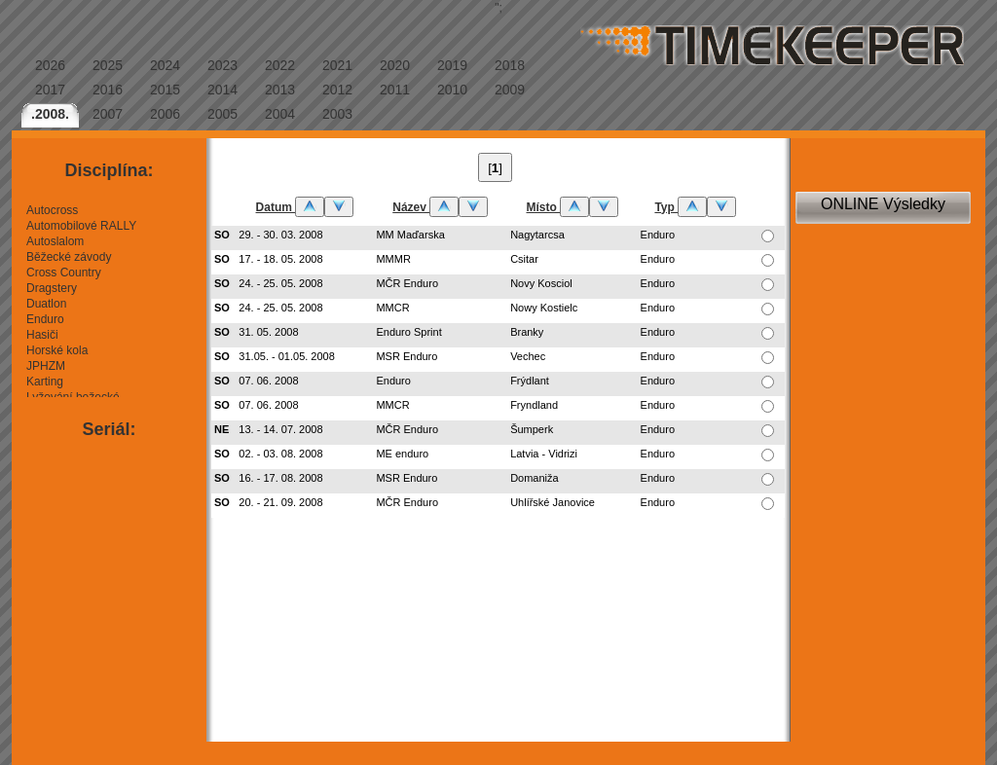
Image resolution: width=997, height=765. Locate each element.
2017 (50, 89)
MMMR (393, 259)
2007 (107, 114)
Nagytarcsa (537, 234)
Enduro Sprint (408, 332)
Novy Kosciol (541, 283)
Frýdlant (529, 380)
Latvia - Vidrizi (543, 453)
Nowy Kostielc (543, 307)
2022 (280, 65)
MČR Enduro (407, 283)
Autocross (52, 210)
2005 (222, 114)
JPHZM (45, 366)
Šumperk (531, 429)
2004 (280, 114)
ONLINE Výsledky (883, 204)
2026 (50, 65)
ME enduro (402, 453)
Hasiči (42, 335)
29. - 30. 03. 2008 (280, 234)
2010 (452, 89)
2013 (280, 89)
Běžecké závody (68, 257)
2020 (395, 65)
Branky (526, 332)
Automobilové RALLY (81, 226)
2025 (107, 65)
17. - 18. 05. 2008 (280, 259)
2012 (337, 89)
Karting (44, 381)
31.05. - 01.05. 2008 (286, 356)
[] (495, 168)
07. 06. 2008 (268, 380)
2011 (395, 89)
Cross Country (63, 272)
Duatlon (46, 303)
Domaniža (534, 478)
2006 (165, 114)
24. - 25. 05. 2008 (280, 283)
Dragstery (51, 288)
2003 (337, 114)
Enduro (45, 319)
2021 (337, 65)
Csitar (524, 259)
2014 (222, 89)
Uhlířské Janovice (552, 502)
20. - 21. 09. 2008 (280, 502)
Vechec (527, 356)
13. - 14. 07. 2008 (280, 429)
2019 (452, 65)
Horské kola (57, 350)
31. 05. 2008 (268, 332)
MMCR (392, 307)
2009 (510, 89)
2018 (510, 65)
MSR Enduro (406, 356)
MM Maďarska (410, 234)
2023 (222, 65)
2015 (165, 89)
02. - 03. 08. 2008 (280, 453)
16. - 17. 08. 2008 (280, 478)
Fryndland (534, 405)
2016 (107, 89)
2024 (165, 65)
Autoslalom (55, 241)
